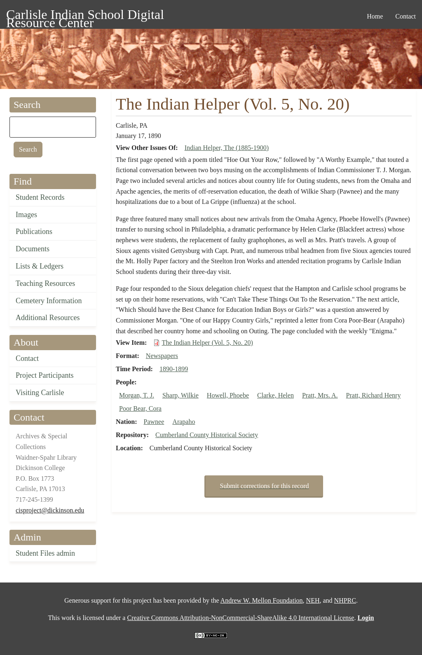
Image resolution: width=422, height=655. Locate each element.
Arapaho (183, 421)
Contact (27, 358)
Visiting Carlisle (40, 392)
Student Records (40, 197)
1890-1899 (173, 368)
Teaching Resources (45, 283)
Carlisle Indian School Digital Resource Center (85, 16)
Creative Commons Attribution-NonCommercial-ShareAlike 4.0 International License (240, 617)
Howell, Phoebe (228, 395)
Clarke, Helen (275, 395)
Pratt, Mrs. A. (320, 395)
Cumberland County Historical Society (206, 434)
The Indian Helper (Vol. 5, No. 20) (207, 342)
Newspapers (162, 355)
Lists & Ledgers (39, 266)
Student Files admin (45, 553)
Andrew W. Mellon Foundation (261, 600)
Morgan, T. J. (136, 395)
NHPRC (345, 600)
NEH (313, 600)
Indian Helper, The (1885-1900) (227, 147)
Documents (32, 249)
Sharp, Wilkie (180, 395)
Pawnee (154, 421)
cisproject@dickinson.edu (50, 510)
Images (26, 215)
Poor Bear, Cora (140, 408)
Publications (34, 231)
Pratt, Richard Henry (373, 395)
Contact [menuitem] (405, 16)
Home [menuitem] (375, 16)
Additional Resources (48, 317)
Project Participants (44, 375)
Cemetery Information (49, 301)
